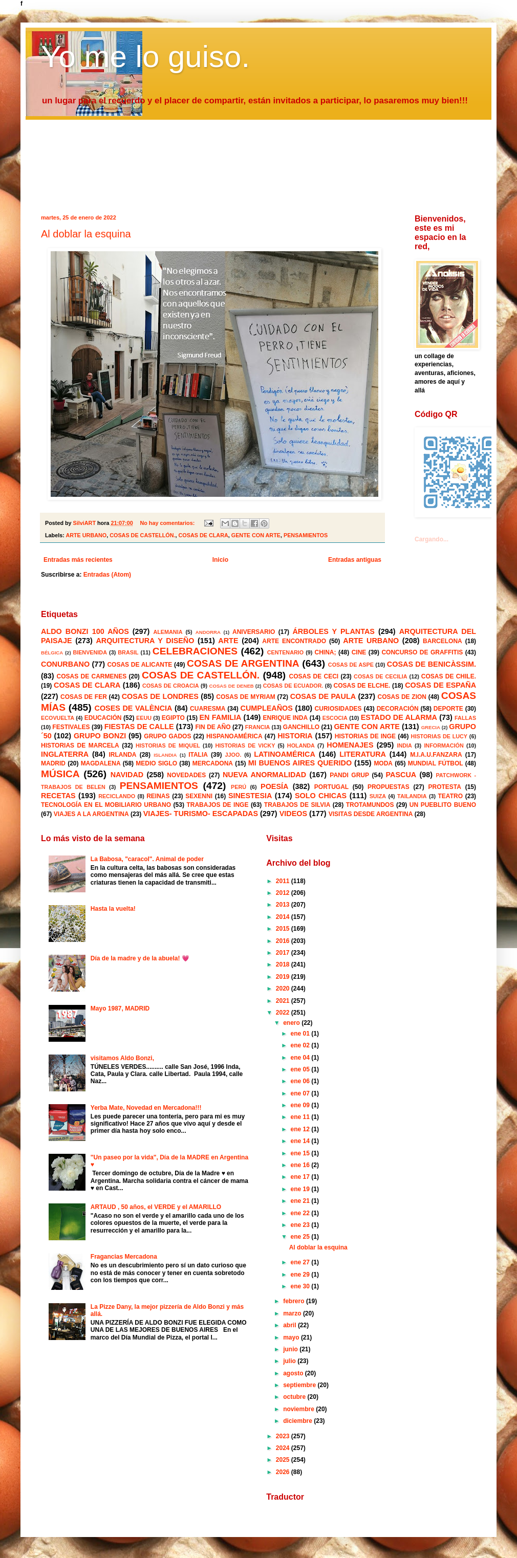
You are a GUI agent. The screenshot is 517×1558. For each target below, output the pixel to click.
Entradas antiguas (354, 559)
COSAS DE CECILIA (380, 676)
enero (292, 1022)
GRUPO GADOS (167, 736)
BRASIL (128, 652)
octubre (295, 1396)
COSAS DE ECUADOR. (293, 686)
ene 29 (301, 1274)
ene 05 (301, 1069)
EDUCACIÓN (103, 717)
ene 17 (301, 1176)
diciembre (298, 1420)
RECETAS (58, 796)
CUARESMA (207, 708)
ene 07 (301, 1093)
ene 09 (301, 1105)
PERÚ (238, 787)
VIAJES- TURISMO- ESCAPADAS (200, 813)
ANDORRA (208, 632)
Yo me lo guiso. (145, 56)
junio (291, 1349)
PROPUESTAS (389, 787)
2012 (283, 892)
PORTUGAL (331, 787)
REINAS (157, 796)
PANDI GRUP (349, 775)
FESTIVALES (71, 727)
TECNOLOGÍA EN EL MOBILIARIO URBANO (106, 804)
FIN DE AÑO (212, 727)
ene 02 (301, 1045)
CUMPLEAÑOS (267, 708)
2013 (283, 904)
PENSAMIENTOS (306, 535)
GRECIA (430, 727)
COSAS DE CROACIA (170, 686)
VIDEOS (293, 813)
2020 (283, 988)
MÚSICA (60, 774)
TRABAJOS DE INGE (217, 804)
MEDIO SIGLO (156, 763)
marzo (293, 1313)
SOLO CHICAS (321, 796)
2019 (283, 976)
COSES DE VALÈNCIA (134, 708)
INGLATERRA (65, 754)
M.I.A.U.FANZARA (436, 754)
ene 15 (301, 1153)
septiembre (300, 1385)
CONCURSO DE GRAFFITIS (422, 652)
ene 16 (301, 1165)
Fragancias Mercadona (124, 1256)
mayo (292, 1337)
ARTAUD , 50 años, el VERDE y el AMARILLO (156, 1207)
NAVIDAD (127, 775)
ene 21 (301, 1200)
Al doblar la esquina (86, 233)
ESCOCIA (335, 718)
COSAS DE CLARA (203, 535)
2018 (283, 964)
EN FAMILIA (221, 717)
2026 (283, 1472)
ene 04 (301, 1057)
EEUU (144, 718)
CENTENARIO (285, 652)
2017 (283, 952)
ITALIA (198, 754)
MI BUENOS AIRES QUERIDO (300, 763)
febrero (294, 1301)
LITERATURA (362, 754)
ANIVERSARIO (253, 631)
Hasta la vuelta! (113, 908)
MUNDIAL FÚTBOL (435, 763)
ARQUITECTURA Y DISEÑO (145, 641)
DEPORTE (448, 708)
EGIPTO (173, 717)
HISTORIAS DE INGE (365, 736)
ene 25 (301, 1236)
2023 (283, 1436)
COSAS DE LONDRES (160, 696)
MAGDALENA (101, 763)
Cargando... (431, 539)
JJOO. (233, 755)
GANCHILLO (301, 727)
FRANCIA (257, 727)
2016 (283, 941)
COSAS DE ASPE (351, 665)
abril (290, 1325)
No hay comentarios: (168, 523)
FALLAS (465, 718)
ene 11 (301, 1117)
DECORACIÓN (398, 708)
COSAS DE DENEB (231, 686)
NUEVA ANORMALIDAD (264, 775)
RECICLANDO (116, 796)
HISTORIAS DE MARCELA (80, 745)
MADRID (53, 763)
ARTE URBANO (86, 535)
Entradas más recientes (78, 559)
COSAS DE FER (83, 696)
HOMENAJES (350, 745)
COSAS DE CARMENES (92, 676)
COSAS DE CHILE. (448, 676)
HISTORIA (295, 736)
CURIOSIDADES (338, 708)
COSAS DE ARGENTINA (243, 663)
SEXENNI (198, 796)
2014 (283, 916)
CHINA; (325, 652)
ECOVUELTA (57, 718)
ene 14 (301, 1141)
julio (290, 1361)
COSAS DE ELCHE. (361, 685)
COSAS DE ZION (402, 696)
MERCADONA (212, 763)
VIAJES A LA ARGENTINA (91, 814)
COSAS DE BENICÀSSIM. (431, 664)
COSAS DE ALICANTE (139, 664)
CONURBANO (65, 664)
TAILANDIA (411, 796)
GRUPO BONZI (100, 736)
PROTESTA (444, 787)
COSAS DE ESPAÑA (440, 685)
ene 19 (301, 1189)
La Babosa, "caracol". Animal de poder (147, 859)
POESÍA (274, 786)
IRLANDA (122, 754)
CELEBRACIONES (195, 651)
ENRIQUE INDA (285, 717)
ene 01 (301, 1033)
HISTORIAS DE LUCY (439, 736)
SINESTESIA (250, 796)
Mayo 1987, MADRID (120, 1008)
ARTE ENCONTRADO (294, 641)
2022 (283, 1012)
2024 (283, 1448)
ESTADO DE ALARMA (399, 717)
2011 (283, 881)
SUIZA (378, 796)
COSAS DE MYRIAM (245, 696)
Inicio (220, 559)
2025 (283, 1459)
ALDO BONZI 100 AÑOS (85, 631)
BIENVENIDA (90, 652)
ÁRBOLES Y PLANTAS (333, 631)
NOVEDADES (186, 775)
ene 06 (301, 1081)
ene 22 (301, 1213)
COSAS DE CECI (314, 676)
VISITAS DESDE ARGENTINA (371, 814)
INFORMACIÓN (443, 745)
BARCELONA (442, 641)
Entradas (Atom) (107, 574)
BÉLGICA (52, 652)
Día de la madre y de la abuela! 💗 (140, 958)
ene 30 (301, 1286)
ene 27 (301, 1262)
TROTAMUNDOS (370, 804)
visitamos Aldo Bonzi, (122, 1058)
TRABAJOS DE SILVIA (297, 804)
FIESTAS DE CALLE (139, 726)
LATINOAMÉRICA (284, 754)
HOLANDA (301, 745)
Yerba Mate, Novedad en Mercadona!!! (146, 1107)
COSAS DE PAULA (323, 696)
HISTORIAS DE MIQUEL (168, 745)
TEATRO (450, 796)
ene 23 (301, 1224)
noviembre (299, 1409)
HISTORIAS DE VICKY (245, 745)
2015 (283, 928)
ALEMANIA (167, 632)
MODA (383, 763)
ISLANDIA (165, 755)
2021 (283, 1000)
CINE (359, 652)
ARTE (228, 641)
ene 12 (301, 1129)
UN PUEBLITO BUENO (443, 804)
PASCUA (401, 775)
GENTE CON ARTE (256, 535)
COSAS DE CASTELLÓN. (142, 535)
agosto (294, 1373)
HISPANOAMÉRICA (234, 736)
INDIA (404, 745)
